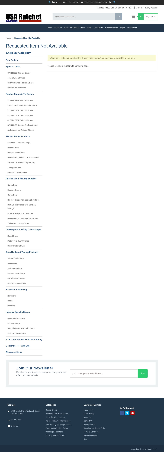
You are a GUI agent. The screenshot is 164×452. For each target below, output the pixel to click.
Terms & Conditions (91, 432)
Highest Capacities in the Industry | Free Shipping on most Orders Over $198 (82, 2)
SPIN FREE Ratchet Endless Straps (23, 125)
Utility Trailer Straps (16, 246)
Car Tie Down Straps (16, 278)
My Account (151, 8)
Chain (10, 301)
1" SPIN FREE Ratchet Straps (20, 100)
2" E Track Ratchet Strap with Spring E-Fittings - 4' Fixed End (24, 342)
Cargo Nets (12, 195)
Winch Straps (13, 148)
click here (58, 66)
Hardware (12, 296)
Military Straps (14, 323)
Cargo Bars (12, 185)
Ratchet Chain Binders (17, 172)
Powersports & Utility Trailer (57, 428)
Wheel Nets (12, 263)
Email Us (14, 426)
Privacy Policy (89, 424)
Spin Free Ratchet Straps (74, 28)
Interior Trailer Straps (17, 88)
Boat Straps (13, 236)
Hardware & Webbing (16, 289)
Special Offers (13, 67)
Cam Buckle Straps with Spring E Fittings (22, 207)
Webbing (11, 306)
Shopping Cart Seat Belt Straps (21, 328)
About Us (58, 28)
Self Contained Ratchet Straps (21, 83)
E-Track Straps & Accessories (20, 213)
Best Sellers (12, 60)
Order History (89, 414)
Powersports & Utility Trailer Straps (23, 230)
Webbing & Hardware (54, 432)
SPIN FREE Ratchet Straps (19, 73)
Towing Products (15, 268)
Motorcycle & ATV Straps (18, 241)
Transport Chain (14, 167)
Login (122, 28)
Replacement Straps (16, 153)
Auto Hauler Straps (16, 258)
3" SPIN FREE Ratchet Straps (20, 115)
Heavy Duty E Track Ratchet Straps (23, 218)
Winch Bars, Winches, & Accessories (24, 158)
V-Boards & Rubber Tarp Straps (21, 162)
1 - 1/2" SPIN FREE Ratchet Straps (22, 105)
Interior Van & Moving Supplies (21, 179)
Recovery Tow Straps (17, 283)
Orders (137, 8)
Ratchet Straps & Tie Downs (20, 94)
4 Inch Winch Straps (16, 78)
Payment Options (91, 435)
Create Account (111, 28)
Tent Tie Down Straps (17, 333)
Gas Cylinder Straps (16, 318)
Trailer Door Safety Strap (18, 223)
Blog (89, 28)
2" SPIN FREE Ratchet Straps (20, 110)
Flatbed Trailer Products (18, 136)
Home (49, 28)
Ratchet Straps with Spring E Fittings (24, 200)
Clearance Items (14, 352)
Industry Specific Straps (18, 312)
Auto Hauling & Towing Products (22, 252)
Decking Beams (14, 190)
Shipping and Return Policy (95, 428)
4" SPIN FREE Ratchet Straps (20, 120)
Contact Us (98, 28)
